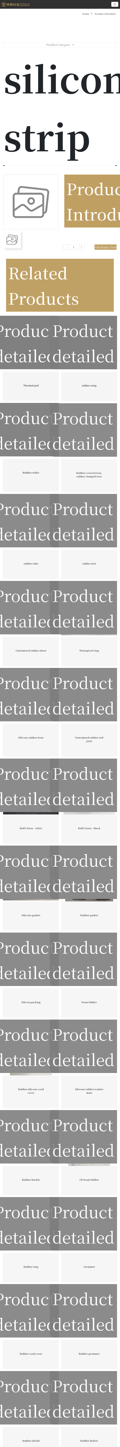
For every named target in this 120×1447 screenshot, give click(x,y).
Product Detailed (105, 13)
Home (85, 13)
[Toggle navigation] (114, 4)
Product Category (60, 45)
